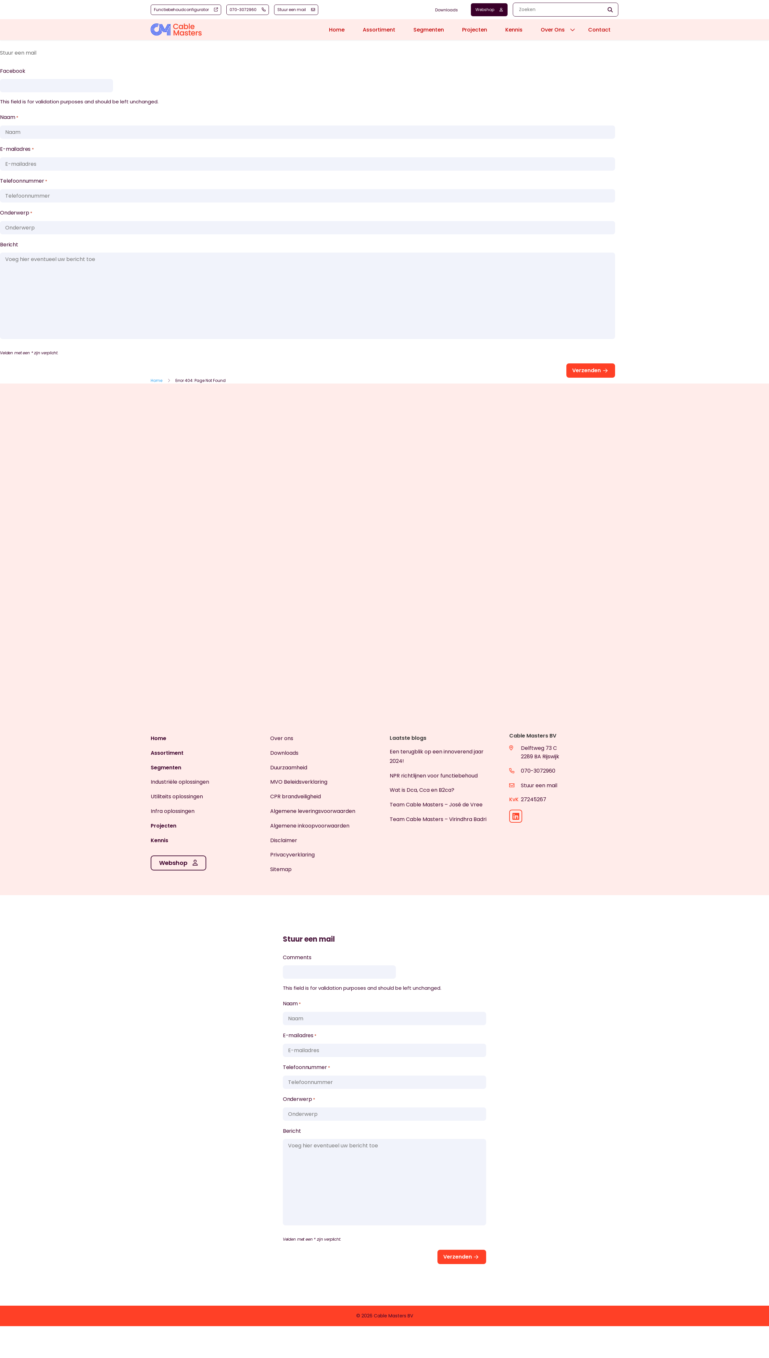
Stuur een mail (539, 785)
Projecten (474, 29)
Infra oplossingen (173, 811)
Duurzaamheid (288, 767)
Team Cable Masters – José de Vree (436, 804)
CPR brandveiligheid (295, 796)
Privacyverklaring (292, 854)
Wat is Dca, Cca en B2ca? (422, 790)
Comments (297, 957)
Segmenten (428, 29)
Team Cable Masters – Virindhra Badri (438, 819)
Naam (9, 117)
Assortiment (379, 29)
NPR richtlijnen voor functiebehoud (434, 775)
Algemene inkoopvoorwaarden (309, 825)
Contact (599, 29)
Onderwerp (16, 213)
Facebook (12, 71)
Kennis (514, 29)
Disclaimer (283, 840)
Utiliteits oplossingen (177, 796)
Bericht (9, 244)
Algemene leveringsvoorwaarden (312, 811)
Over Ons (553, 29)
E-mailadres (16, 149)
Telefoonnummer (23, 181)
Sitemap (281, 869)
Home (337, 29)
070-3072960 (538, 771)
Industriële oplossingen (180, 782)
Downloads (446, 10)
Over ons (281, 738)
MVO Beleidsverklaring (298, 782)
